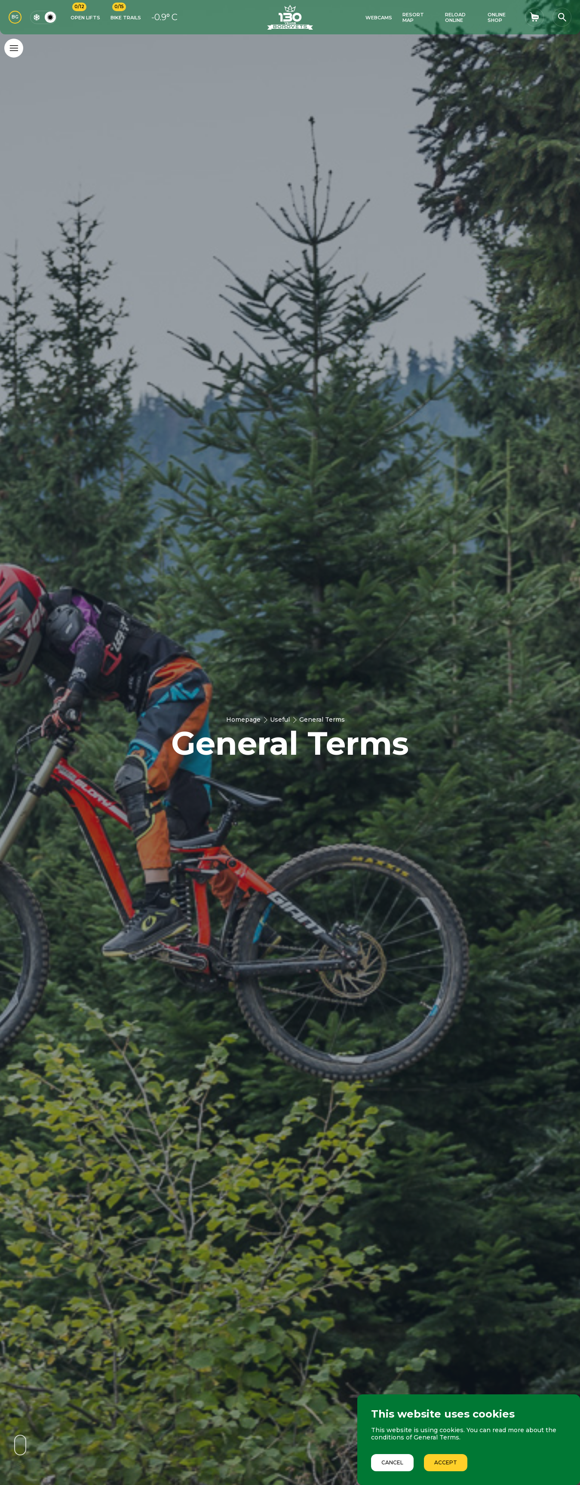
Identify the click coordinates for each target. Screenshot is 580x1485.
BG (15, 17)
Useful (280, 719)
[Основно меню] (13, 48)
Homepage (243, 719)
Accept (445, 1462)
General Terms (322, 719)
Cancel (392, 1462)
